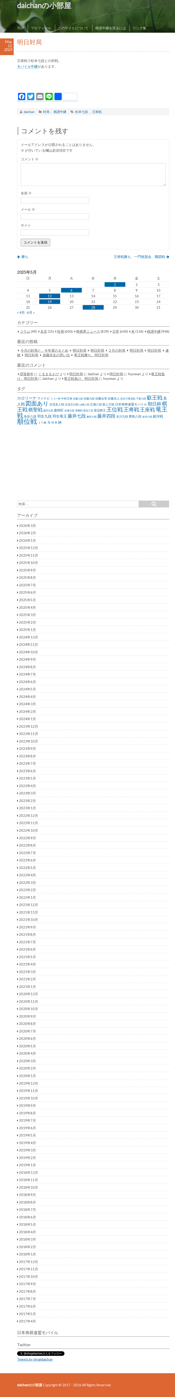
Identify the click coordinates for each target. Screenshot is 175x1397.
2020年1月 (27, 1076)
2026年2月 (27, 533)
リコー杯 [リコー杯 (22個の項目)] (56, 398)
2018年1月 (27, 1254)
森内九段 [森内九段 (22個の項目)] (48, 410)
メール (28, 209)
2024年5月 (27, 689)
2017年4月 (27, 1321)
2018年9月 (27, 1195)
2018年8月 (27, 1202)
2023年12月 (28, 726)
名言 (43, 331)
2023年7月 (27, 763)
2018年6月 (27, 1217)
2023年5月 (27, 778)
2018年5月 (27, 1224)
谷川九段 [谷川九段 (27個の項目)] (122, 416)
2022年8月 (27, 845)
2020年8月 (27, 1024)
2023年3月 (27, 793)
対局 (46, 112)
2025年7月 (27, 585)
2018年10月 (28, 1187)
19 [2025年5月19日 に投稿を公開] (50, 302)
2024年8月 (27, 667)
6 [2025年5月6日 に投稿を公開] (71, 290)
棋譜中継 (60, 112)
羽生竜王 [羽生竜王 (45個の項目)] (59, 416)
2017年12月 (28, 1262)
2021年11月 (28, 912)
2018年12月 (28, 1172)
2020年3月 (27, 1061)
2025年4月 (27, 607)
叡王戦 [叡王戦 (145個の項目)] (154, 397)
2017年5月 (27, 1314)
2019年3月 (27, 1150)
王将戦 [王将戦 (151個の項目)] (131, 409)
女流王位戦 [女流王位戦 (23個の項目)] (72, 404)
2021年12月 (28, 905)
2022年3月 (27, 882)
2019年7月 (27, 1120)
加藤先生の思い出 (56, 355)
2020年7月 (27, 1031)
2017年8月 (27, 1291)
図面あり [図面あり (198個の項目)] (37, 403)
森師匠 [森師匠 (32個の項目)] (59, 410)
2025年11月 (28, 555)
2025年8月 (27, 577)
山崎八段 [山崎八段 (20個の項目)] (84, 404)
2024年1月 (27, 719)
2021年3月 (27, 972)
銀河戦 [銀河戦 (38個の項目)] (158, 416)
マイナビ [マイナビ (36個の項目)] (43, 398)
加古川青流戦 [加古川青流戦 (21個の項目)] (127, 398)
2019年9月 (27, 1105)
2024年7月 (27, 674)
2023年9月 (27, 748)
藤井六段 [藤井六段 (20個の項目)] (92, 416)
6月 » (31, 312)
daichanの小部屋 (44, 5)
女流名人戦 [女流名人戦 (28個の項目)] (56, 404)
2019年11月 (28, 1091)
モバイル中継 (27, 66)
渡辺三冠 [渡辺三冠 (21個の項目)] (88, 410)
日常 (115, 331)
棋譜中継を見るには (110, 28)
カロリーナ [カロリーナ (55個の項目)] (26, 398)
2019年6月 (27, 1128)
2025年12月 (28, 548)
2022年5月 (27, 868)
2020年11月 (28, 1001)
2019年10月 (28, 1098)
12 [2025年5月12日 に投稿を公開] (50, 296)
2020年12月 (28, 994)
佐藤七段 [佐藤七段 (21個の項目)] (78, 398)
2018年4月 (27, 1232)
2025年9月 (27, 570)
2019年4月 (27, 1143)
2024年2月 (27, 711)
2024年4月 (27, 696)
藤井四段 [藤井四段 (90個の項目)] (106, 415)
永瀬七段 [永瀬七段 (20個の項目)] (69, 410)
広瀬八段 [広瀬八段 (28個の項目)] (96, 404)
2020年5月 (27, 1046)
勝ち (24, 257)
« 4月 (21, 312)
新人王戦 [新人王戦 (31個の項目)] (108, 404)
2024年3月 (27, 704)
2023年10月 (28, 741)
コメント (30, 159)
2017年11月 (28, 1269)
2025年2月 (27, 622)
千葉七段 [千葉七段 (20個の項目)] (141, 398)
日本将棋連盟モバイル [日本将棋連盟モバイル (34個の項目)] (131, 404)
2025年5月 (27, 600)
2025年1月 (27, 629)
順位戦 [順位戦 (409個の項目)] (27, 421)
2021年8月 (27, 934)
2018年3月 (27, 1239)
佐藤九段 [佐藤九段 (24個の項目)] (89, 398)
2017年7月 (27, 1299)
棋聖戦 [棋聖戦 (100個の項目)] (35, 409)
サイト (26, 225)
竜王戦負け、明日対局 (81, 378)
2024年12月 (28, 637)
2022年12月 (28, 815)
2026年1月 (27, 540)
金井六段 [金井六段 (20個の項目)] (147, 416)
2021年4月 (27, 964)
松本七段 (81, 112)
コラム (25, 331)
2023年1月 (27, 808)
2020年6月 (27, 1038)
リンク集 (139, 28)
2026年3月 (27, 525)
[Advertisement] (93, 82)
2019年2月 (27, 1158)
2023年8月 (27, 756)
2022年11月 (28, 823)
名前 (26, 193)
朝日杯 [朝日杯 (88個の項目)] (154, 403)
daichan (29, 112)
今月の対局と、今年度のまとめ (44, 350)
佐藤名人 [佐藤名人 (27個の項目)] (114, 398)
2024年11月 (28, 644)
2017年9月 (27, 1284)
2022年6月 (27, 860)
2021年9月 (27, 927)
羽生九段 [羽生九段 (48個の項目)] (44, 416)
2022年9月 (27, 838)
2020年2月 (27, 1068)
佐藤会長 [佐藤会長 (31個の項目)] (101, 398)
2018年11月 (28, 1180)
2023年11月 (28, 734)
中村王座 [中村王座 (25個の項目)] (66, 398)
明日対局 (79, 350)
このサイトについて (73, 28)
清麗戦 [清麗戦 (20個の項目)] (78, 410)
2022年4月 (27, 875)
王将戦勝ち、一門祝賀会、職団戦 (139, 257)
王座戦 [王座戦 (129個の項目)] (147, 409)
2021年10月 (28, 919)
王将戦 (97, 112)
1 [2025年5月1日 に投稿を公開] (115, 284)
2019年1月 (27, 1165)
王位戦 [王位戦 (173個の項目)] (114, 409)
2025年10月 (28, 562)
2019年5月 (27, 1135)
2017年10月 (28, 1276)
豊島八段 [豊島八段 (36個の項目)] (135, 416)
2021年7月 (27, 942)
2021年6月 (27, 949)
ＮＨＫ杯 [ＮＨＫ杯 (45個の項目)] (54, 422)
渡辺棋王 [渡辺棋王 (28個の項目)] (100, 410)
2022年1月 (27, 897)
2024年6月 (27, 682)
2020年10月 (28, 1009)
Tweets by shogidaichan (35, 1359)
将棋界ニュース (88, 331)
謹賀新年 (26, 374)
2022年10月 (28, 830)
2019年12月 (28, 1083)
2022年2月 (27, 890)
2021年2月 (27, 979)
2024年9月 (27, 659)
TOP (20, 28)
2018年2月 (27, 1247)
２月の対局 (116, 350)
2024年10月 (28, 652)
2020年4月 (27, 1053)
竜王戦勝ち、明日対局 (91, 355)
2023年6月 (27, 771)
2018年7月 (27, 1209)
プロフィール (41, 28)
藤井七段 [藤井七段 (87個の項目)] (77, 415)
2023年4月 (27, 786)
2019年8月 (27, 1113)
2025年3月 (27, 615)
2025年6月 (27, 592)
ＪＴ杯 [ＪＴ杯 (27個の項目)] (42, 422)
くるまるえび (48, 374)
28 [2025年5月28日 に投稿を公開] (93, 307)
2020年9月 (27, 1016)
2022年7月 (27, 853)
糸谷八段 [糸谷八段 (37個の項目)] (30, 416)
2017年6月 (27, 1306)
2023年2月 (27, 801)
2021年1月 (27, 986)
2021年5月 (27, 957)
